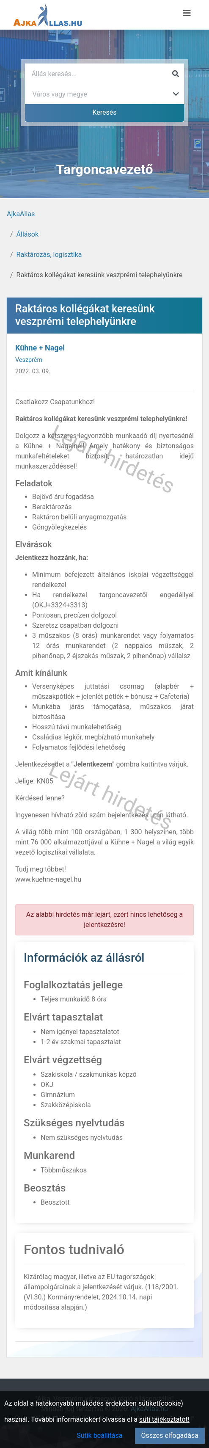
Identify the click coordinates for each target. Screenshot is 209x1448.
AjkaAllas (21, 214)
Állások (27, 234)
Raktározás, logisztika (49, 255)
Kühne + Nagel (40, 347)
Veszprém (28, 360)
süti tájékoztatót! (164, 1419)
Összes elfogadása (169, 1435)
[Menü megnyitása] (187, 13)
